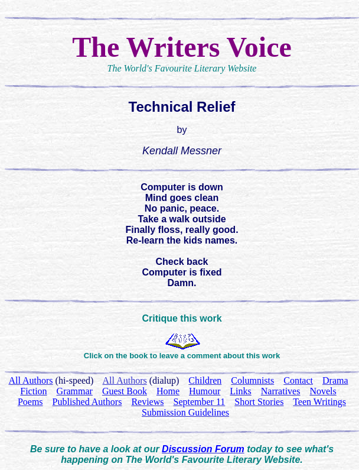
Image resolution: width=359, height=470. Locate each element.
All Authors (125, 380)
